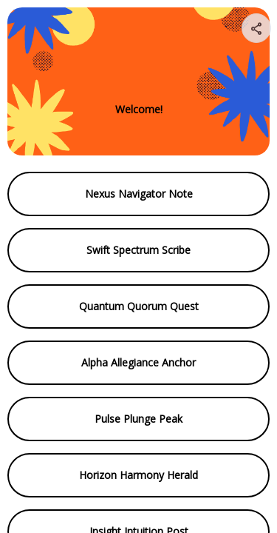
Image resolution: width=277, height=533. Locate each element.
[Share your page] (256, 28)
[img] (257, 32)
